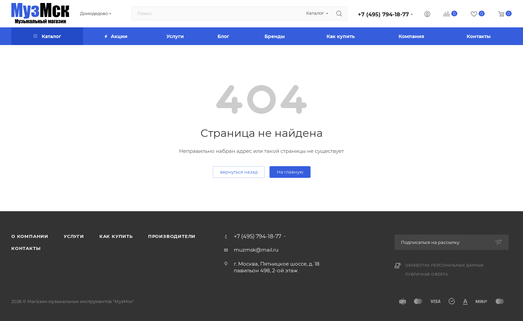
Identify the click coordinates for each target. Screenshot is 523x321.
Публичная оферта (426, 274)
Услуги (74, 236)
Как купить (116, 236)
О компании (29, 236)
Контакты (25, 248)
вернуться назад (238, 172)
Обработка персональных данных (444, 265)
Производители (171, 236)
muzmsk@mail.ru (256, 250)
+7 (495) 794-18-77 (383, 14)
